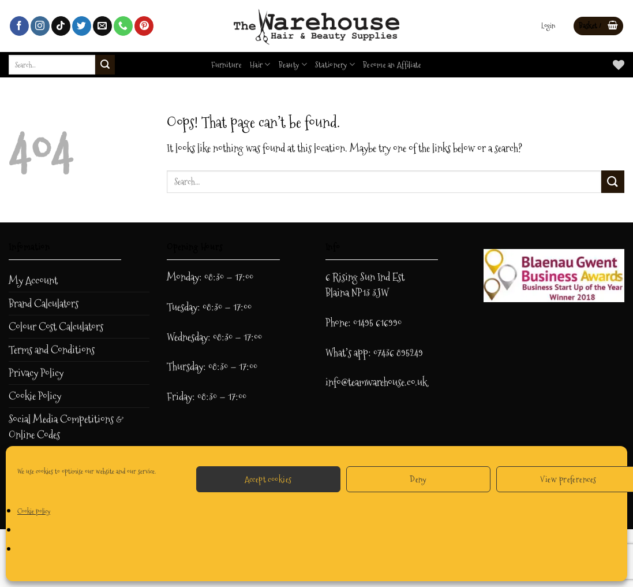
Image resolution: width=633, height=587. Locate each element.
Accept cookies (268, 479)
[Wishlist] (618, 64)
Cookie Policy (35, 396)
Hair (260, 64)
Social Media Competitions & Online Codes (66, 427)
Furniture (226, 64)
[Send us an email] (102, 26)
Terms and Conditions (52, 350)
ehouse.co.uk (403, 382)
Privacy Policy (36, 373)
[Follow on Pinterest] (143, 26)
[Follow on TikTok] (60, 26)
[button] (548, 26)
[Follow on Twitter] (81, 26)
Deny (418, 479)
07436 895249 (398, 353)
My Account (33, 280)
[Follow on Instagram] (40, 26)
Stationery (335, 64)
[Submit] (105, 65)
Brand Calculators (43, 303)
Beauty (293, 64)
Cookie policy (33, 511)
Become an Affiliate (392, 64)
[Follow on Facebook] (19, 26)
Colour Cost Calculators (56, 327)
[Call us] (123, 26)
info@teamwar (352, 382)
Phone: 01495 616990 (363, 322)
